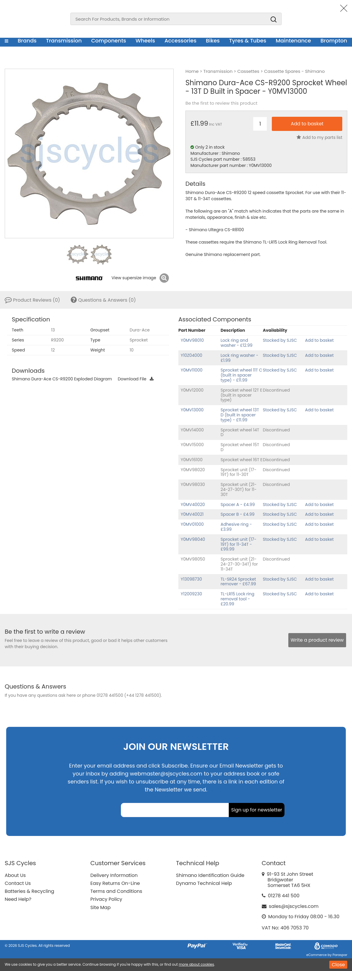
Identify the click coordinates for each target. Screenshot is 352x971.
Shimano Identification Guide (210, 875)
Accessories (180, 40)
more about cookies (196, 964)
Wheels (145, 40)
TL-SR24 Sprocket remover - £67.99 (238, 581)
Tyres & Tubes (247, 40)
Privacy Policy (106, 899)
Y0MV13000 (192, 410)
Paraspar (340, 954)
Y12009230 (191, 594)
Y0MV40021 (192, 514)
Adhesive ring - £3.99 (236, 526)
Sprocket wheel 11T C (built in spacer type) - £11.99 (241, 375)
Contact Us (18, 883)
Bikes (213, 40)
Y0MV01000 (192, 524)
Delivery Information (114, 875)
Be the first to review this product (221, 103)
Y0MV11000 (192, 370)
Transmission (64, 40)
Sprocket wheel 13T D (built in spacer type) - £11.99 (240, 415)
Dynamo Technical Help (204, 883)
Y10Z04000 (191, 355)
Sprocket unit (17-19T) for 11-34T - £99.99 (238, 544)
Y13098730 (191, 579)
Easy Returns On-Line (115, 883)
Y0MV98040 (193, 539)
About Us (15, 875)
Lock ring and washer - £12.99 (236, 342)
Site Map (101, 907)
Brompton (333, 40)
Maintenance (293, 40)
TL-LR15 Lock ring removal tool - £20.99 (237, 599)
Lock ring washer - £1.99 (239, 357)
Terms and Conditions (116, 891)
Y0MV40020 (193, 504)
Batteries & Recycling (29, 891)
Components (108, 40)
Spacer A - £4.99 (238, 504)
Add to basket (319, 340)
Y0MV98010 (192, 340)
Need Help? (18, 899)
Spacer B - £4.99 (237, 514)
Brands (27, 40)
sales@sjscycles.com (294, 906)
